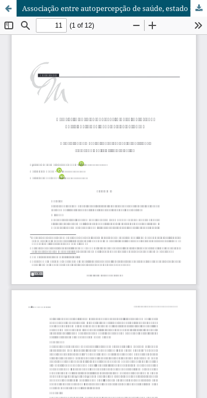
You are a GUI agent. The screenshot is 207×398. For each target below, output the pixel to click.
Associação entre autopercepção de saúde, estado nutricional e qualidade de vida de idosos (114, 8)
